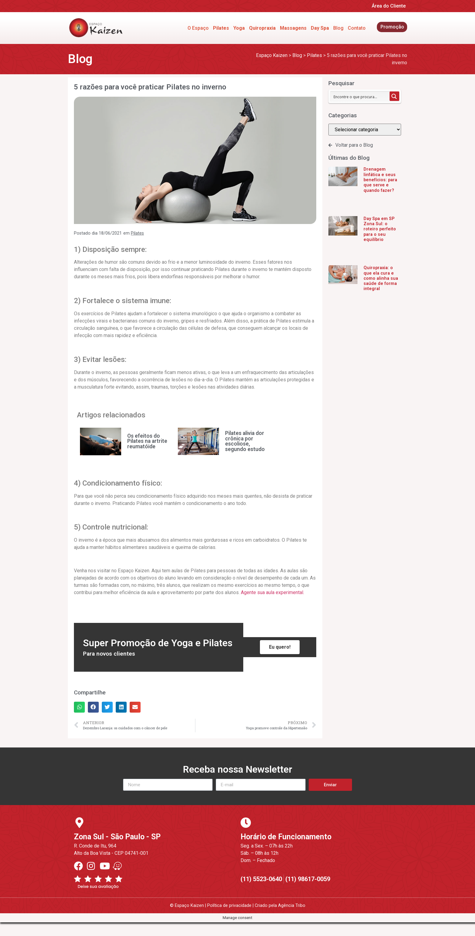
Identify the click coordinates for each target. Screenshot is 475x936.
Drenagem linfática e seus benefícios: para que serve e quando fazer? (380, 180)
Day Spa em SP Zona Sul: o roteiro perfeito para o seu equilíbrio (380, 229)
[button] (79, 707)
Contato (357, 28)
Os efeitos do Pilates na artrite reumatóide (147, 441)
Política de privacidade (229, 905)
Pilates (137, 233)
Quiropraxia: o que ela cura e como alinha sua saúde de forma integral (381, 278)
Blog (338, 28)
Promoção (392, 27)
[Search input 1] (360, 96)
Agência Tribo (291, 905)
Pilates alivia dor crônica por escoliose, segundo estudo (245, 441)
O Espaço (198, 28)
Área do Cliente (389, 6)
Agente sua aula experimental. (272, 592)
